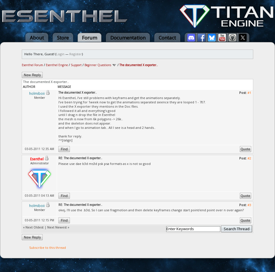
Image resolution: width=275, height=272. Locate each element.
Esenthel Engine (57, 65)
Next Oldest (34, 227)
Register (75, 54)
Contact (167, 37)
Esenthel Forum (32, 65)
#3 (249, 205)
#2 (249, 158)
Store (63, 37)
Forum (89, 37)
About (37, 37)
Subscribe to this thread (47, 247)
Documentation (128, 37)
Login (60, 54)
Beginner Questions (98, 65)
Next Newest (57, 227)
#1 (249, 92)
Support (76, 65)
